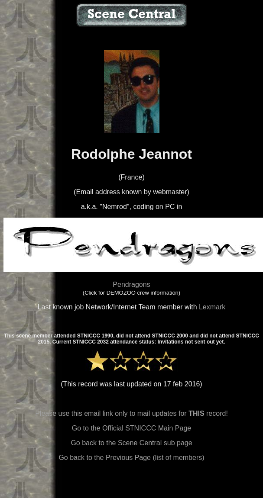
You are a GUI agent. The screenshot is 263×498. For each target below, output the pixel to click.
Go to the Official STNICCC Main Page (131, 428)
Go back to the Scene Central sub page (131, 443)
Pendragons (131, 284)
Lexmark (212, 307)
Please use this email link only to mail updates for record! (131, 413)
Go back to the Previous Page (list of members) (131, 457)
